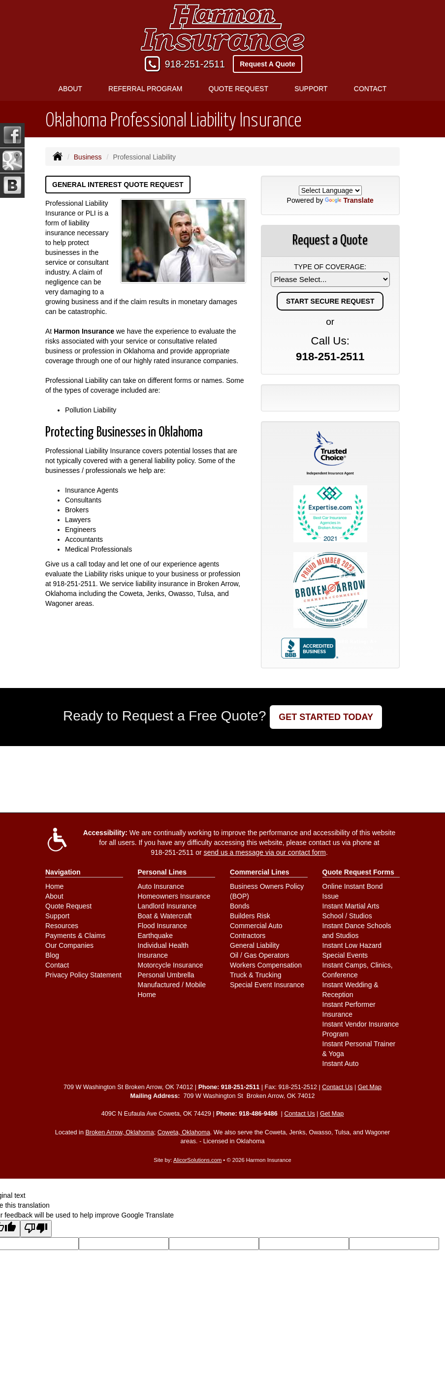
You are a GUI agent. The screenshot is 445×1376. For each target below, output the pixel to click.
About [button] (70, 89)
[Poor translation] (36, 1228)
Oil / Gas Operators (259, 955)
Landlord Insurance (167, 906)
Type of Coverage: (330, 267)
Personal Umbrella (166, 975)
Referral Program (145, 89)
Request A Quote (267, 64)
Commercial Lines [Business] (259, 872)
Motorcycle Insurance (170, 965)
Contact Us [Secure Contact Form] (337, 1087)
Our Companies (69, 945)
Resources (61, 926)
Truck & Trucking (256, 975)
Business (88, 157)
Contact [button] (370, 89)
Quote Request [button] (238, 89)
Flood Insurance (162, 926)
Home (54, 886)
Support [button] (310, 89)
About (54, 896)
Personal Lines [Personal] (162, 872)
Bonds (240, 906)
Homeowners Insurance (174, 896)
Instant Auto (340, 1063)
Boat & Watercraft (165, 916)
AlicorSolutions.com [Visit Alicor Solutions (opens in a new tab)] (197, 1160)
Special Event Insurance (267, 985)
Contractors (247, 935)
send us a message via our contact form (265, 852)
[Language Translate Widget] (330, 190)
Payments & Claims (75, 935)
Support (57, 916)
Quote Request (68, 906)
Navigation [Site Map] (63, 872)
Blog (52, 955)
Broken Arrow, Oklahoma (119, 1132)
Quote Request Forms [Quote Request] (358, 872)
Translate (349, 200)
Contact (57, 965)
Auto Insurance (161, 886)
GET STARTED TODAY (326, 717)
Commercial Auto (256, 926)
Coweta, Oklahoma (184, 1132)
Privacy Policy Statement (83, 975)
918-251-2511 (195, 64)
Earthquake (155, 935)
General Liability (254, 945)
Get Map (369, 1087)
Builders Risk (250, 916)
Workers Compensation (266, 965)
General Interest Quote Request (118, 184)
